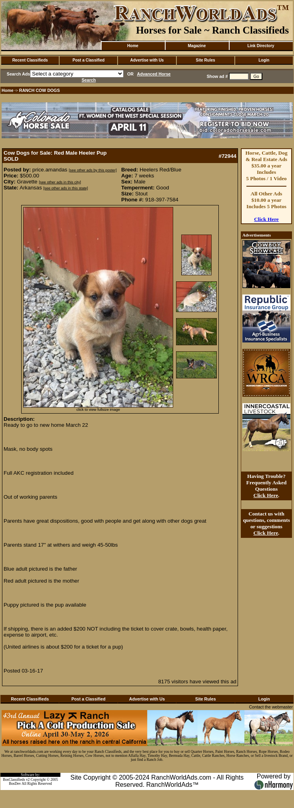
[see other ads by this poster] (93, 170)
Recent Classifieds (30, 60)
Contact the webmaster (271, 707)
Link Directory (260, 46)
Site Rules (205, 60)
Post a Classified (88, 60)
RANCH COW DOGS (39, 90)
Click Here (266, 219)
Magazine (197, 46)
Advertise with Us (147, 60)
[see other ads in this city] (60, 182)
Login (263, 60)
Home (132, 46)
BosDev (15, 784)
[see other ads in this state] (65, 188)
